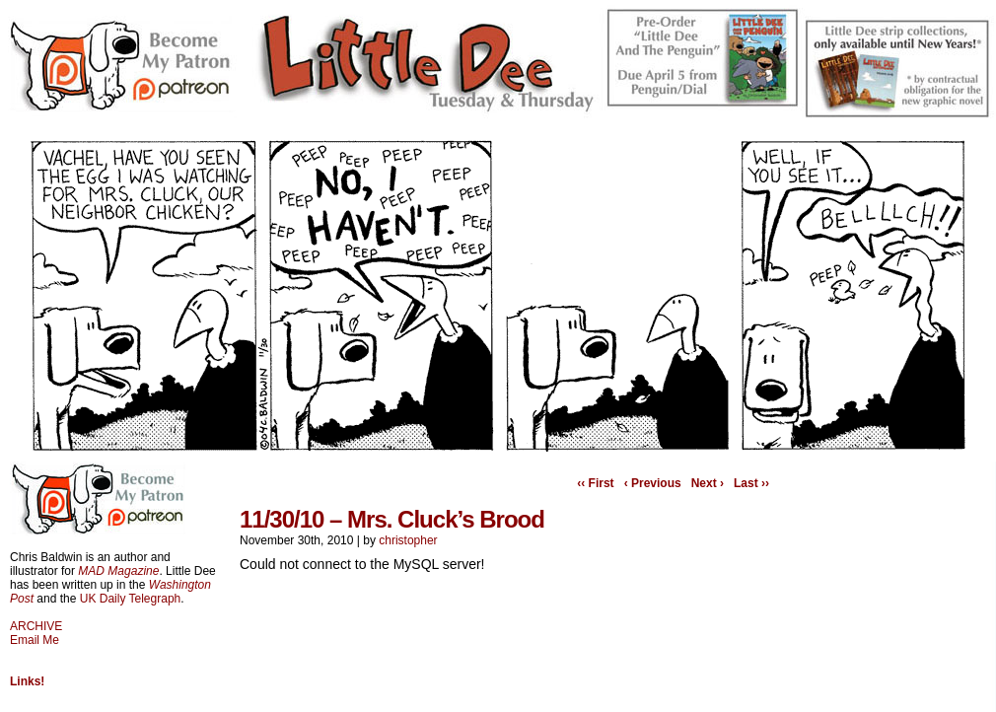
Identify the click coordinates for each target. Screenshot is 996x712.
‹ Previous (652, 483)
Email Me (34, 640)
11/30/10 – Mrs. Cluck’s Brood (392, 519)
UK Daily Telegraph (130, 598)
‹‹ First (595, 483)
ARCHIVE (36, 626)
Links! (27, 681)
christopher (408, 540)
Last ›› (751, 483)
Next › (707, 483)
